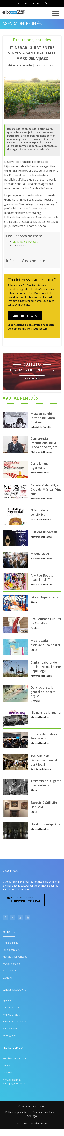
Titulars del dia (11, 942)
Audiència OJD (39, 1123)
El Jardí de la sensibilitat (39, 512)
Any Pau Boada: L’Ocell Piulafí (42, 577)
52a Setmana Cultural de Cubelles (46, 621)
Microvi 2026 (40, 554)
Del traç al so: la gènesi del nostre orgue (43, 691)
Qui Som (7, 1065)
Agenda (7, 1000)
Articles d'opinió (11, 963)
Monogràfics (10, 1035)
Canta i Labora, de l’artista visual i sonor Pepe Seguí (46, 666)
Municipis (22, 3)
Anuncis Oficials (11, 1014)
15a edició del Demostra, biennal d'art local (44, 760)
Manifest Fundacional (14, 1058)
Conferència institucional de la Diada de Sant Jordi (44, 442)
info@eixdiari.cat (12, 1079)
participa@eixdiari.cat (14, 1083)
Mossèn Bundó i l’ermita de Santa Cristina (43, 418)
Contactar (8, 1072)
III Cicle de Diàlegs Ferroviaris (44, 736)
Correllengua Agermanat (39, 465)
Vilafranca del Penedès (25, 241)
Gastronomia (10, 970)
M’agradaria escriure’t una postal (45, 643)
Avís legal (32, 1116)
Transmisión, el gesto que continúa (46, 783)
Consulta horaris (32, 378)
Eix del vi (7, 977)
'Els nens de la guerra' (46, 712)
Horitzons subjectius (46, 824)
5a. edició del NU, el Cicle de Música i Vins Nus (46, 489)
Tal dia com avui (12, 949)
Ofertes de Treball (13, 1007)
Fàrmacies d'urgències (15, 1021)
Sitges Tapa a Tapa (44, 597)
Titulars (37, 3)
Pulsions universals (44, 532)
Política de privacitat (16, 1112)
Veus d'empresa (11, 1028)
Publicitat (22, 1123)
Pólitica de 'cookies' (43, 1112)
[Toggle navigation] (56, 14)
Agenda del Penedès (22, 23)
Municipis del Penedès (15, 956)
